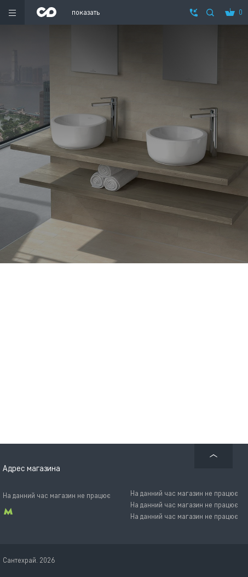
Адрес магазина (31, 468)
